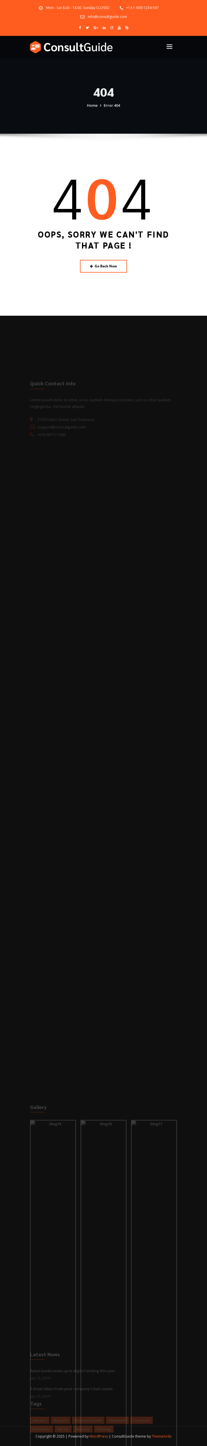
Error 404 (112, 109)
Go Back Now (103, 266)
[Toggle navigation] (169, 46)
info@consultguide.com (107, 16)
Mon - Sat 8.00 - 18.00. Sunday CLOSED (77, 7)
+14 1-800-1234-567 (142, 7)
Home (92, 109)
